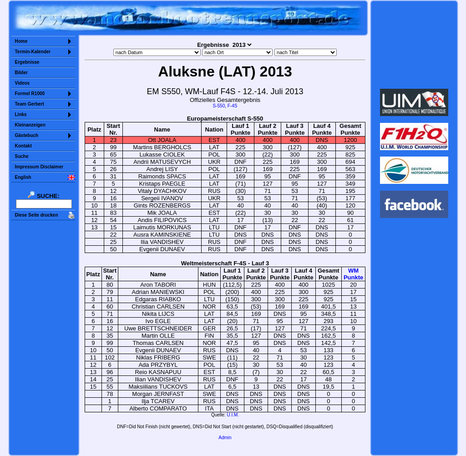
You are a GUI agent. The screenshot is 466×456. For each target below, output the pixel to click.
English (23, 177)
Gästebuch (27, 135)
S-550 (219, 105)
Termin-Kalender (33, 51)
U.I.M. (233, 414)
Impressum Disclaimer (39, 166)
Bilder (21, 72)
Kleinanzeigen (30, 124)
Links (21, 114)
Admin (224, 437)
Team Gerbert (29, 103)
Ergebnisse (27, 62)
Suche (22, 156)
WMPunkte (353, 274)
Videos (22, 83)
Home (21, 41)
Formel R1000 (30, 93)
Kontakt (23, 145)
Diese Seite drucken (36, 215)
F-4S (233, 105)
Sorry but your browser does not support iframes (414, 44)
